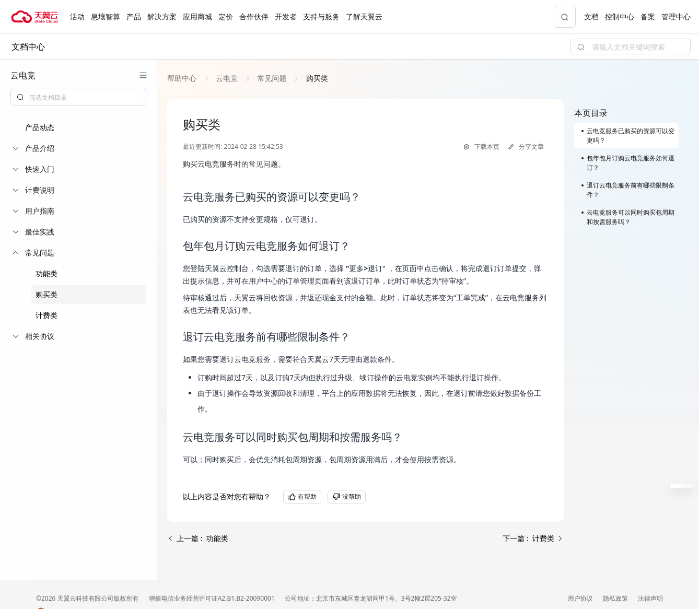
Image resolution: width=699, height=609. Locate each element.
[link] (183, 78)
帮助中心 (183, 78)
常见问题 (271, 78)
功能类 (46, 273)
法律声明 (650, 598)
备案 (647, 16)
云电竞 (227, 78)
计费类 (46, 315)
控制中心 (619, 16)
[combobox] (78, 97)
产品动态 (39, 127)
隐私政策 (616, 598)
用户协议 (581, 598)
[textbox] (84, 97)
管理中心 (676, 16)
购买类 (46, 294)
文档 (591, 16)
